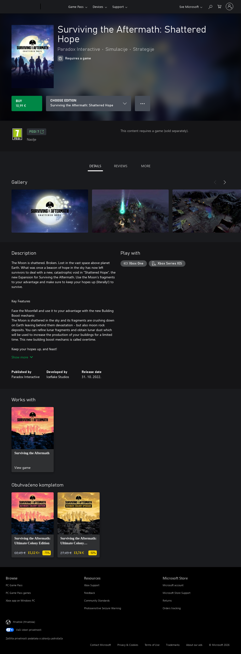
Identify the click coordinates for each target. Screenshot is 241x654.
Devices (98, 7)
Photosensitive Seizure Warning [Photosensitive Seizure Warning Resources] (102, 608)
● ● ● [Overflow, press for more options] (142, 103)
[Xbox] (54, 6)
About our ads (194, 644)
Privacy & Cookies (127, 644)
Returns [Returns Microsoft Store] (167, 600)
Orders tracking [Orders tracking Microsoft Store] (172, 608)
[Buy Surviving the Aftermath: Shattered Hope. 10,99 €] (26, 103)
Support (118, 7)
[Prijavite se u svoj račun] (229, 6)
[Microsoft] (22, 6)
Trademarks (173, 644)
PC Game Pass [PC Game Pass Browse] (14, 585)
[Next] (225, 182)
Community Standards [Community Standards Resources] (97, 600)
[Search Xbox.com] (210, 6)
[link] (32, 439)
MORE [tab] (145, 166)
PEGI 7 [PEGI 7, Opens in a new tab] (36, 132)
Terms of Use (152, 644)
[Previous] (215, 182)
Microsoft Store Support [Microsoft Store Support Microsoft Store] (176, 592)
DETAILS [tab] (95, 166)
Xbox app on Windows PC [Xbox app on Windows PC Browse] (20, 600)
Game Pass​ (76, 7)
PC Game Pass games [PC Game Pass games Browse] (18, 592)
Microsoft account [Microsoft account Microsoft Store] (173, 585)
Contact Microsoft (100, 644)
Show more (22, 357)
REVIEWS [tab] (120, 166)
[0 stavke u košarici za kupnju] (219, 6)
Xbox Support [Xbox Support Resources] (91, 585)
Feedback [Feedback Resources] (89, 592)
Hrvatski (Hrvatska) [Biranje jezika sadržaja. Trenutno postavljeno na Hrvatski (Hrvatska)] (24, 621)
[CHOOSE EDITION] (88, 103)
